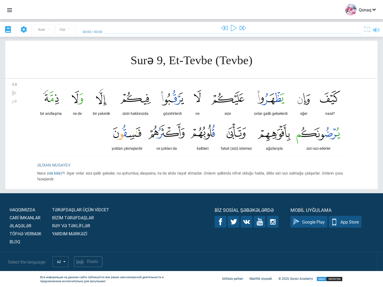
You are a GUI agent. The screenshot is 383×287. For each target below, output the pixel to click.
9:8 (14, 84)
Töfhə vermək (25, 233)
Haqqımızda (22, 209)
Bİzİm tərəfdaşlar (73, 217)
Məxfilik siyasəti (260, 278)
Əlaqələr (20, 225)
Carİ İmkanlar (25, 217)
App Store (345, 222)
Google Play (309, 222)
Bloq (15, 241)
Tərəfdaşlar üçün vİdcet (80, 209)
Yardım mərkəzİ (69, 233)
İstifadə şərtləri (232, 278)
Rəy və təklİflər (71, 225)
